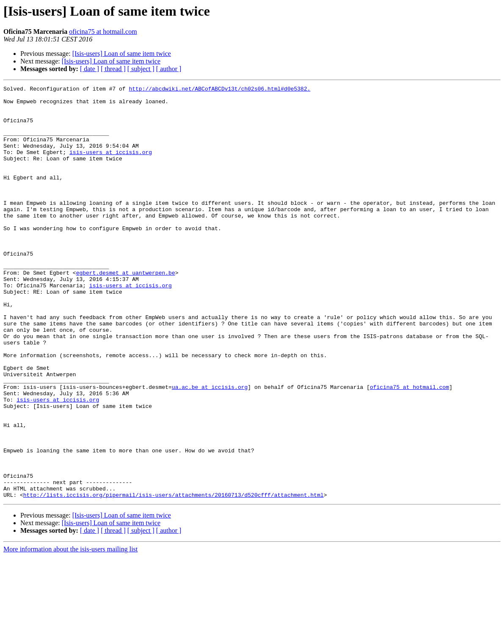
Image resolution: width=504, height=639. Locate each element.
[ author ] (169, 68)
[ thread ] (113, 68)
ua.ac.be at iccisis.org (210, 448)
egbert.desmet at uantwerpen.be (125, 310)
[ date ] (89, 68)
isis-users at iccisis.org (110, 166)
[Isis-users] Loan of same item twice (121, 53)
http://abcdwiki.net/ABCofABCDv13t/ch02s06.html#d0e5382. (219, 90)
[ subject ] (140, 68)
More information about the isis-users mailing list (70, 631)
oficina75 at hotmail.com (103, 31)
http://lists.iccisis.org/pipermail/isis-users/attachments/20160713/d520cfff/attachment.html (173, 577)
